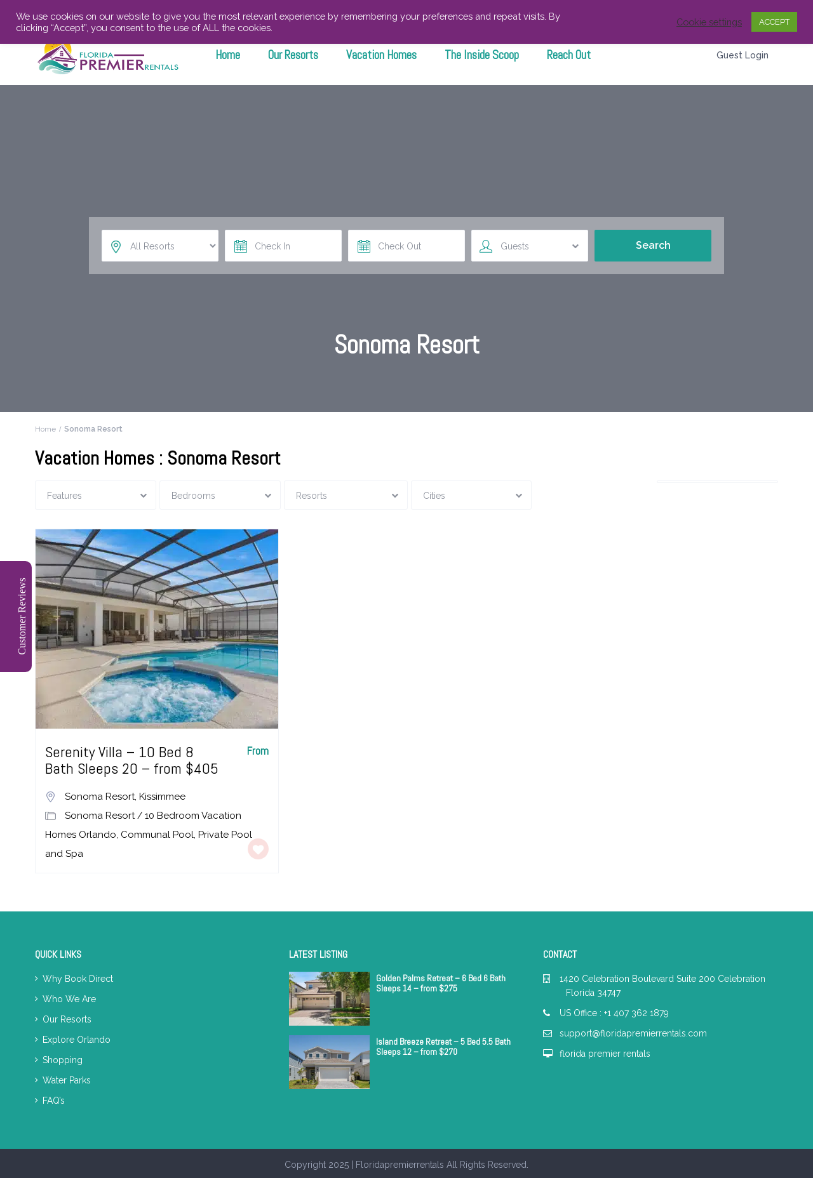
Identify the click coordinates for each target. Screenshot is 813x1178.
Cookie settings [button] (709, 22)
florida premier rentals (605, 1054)
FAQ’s (54, 1100)
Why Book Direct (78, 979)
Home (227, 55)
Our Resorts (293, 55)
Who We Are (69, 999)
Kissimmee (162, 796)
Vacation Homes (381, 55)
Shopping (63, 1060)
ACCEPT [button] (774, 22)
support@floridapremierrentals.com (633, 1033)
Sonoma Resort (100, 796)
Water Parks (67, 1080)
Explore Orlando (77, 1040)
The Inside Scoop (482, 55)
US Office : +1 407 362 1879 (614, 1013)
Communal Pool (157, 834)
